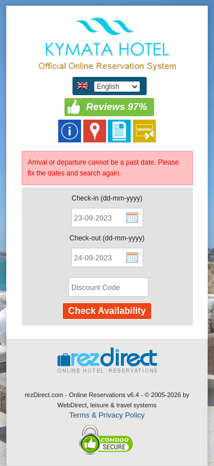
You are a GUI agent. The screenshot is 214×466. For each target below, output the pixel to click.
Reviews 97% (116, 106)
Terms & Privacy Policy (106, 415)
